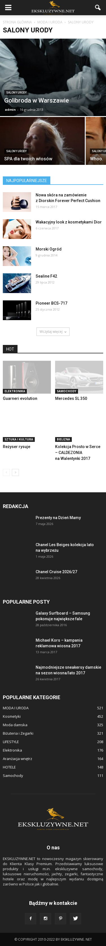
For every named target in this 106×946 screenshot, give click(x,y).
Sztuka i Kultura (19, 439)
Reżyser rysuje (16, 446)
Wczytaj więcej (53, 331)
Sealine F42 (46, 276)
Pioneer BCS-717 (51, 303)
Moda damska (15, 724)
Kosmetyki (12, 716)
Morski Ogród (49, 249)
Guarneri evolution (20, 398)
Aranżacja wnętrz (17, 758)
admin (10, 109)
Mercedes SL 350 (71, 398)
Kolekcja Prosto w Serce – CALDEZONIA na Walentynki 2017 (77, 452)
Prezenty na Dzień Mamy (58, 517)
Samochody (66, 391)
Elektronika (15, 391)
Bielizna (63, 439)
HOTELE (9, 767)
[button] (98, 7)
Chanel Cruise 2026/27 (56, 572)
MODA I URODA (16, 707)
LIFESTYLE (11, 741)
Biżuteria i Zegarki (18, 733)
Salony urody (16, 92)
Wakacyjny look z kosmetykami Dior (69, 222)
